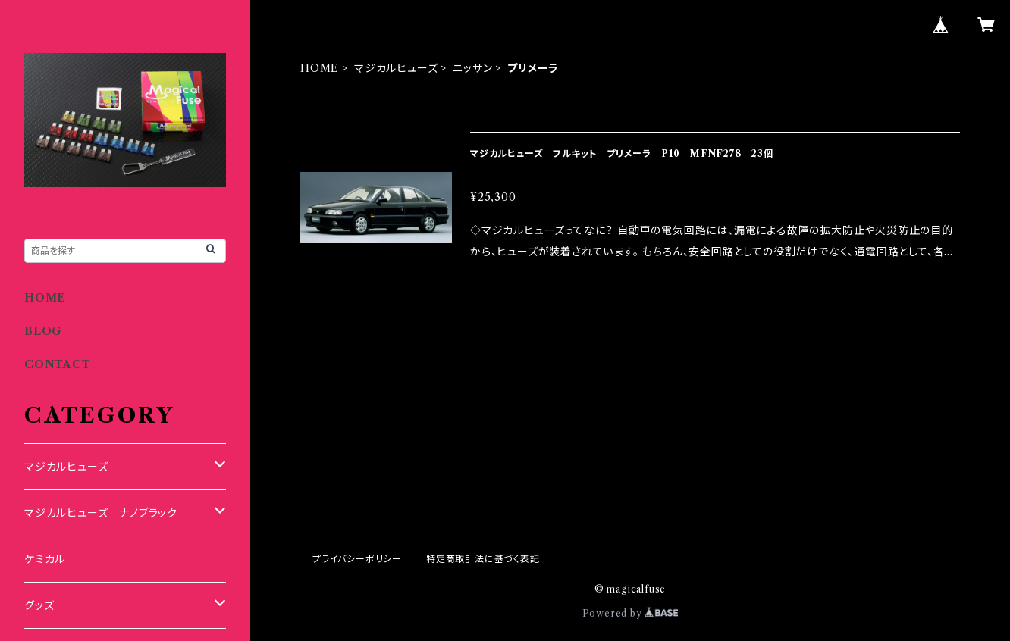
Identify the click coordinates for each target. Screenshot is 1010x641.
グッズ (39, 605)
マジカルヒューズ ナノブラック (100, 513)
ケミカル (44, 559)
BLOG (43, 331)
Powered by (630, 613)
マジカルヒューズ (396, 68)
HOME (319, 68)
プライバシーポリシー (357, 558)
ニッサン (472, 68)
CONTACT (57, 364)
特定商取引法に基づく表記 (483, 558)
